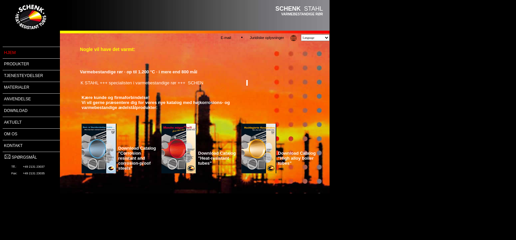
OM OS (10, 134)
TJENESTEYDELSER (23, 75)
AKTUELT (13, 122)
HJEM (10, 52)
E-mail (226, 38)
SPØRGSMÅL (20, 157)
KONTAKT (13, 145)
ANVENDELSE (17, 99)
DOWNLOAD (16, 110)
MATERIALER (16, 87)
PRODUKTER (16, 64)
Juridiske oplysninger (267, 38)
